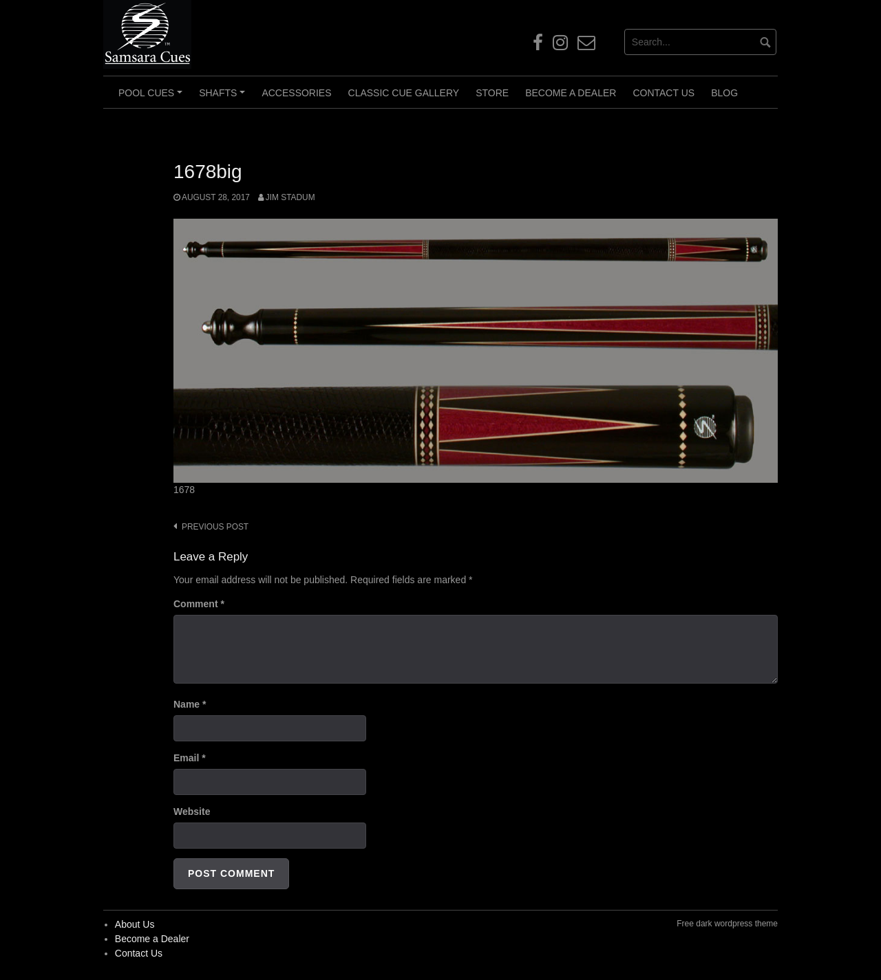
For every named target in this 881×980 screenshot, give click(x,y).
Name (189, 704)
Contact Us (663, 92)
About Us (135, 924)
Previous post (215, 527)
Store (492, 92)
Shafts (224, 97)
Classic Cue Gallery (404, 92)
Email (189, 757)
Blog (724, 92)
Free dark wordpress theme (727, 923)
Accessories (296, 92)
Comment (198, 603)
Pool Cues (152, 97)
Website (191, 811)
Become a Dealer (570, 92)
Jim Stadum (290, 197)
